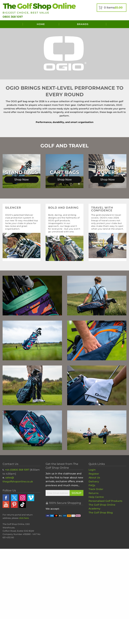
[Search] (116, 24)
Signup (76, 493)
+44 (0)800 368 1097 (17, 469)
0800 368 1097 (13, 16)
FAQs (92, 485)
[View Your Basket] (111, 7)
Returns (93, 493)
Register (94, 473)
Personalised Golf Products (105, 500)
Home (41, 24)
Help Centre (96, 496)
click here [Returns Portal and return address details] (24, 518)
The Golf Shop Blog (101, 512)
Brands (82, 24)
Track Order (96, 489)
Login (92, 469)
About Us (94, 477)
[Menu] (13, 24)
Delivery (94, 481)
